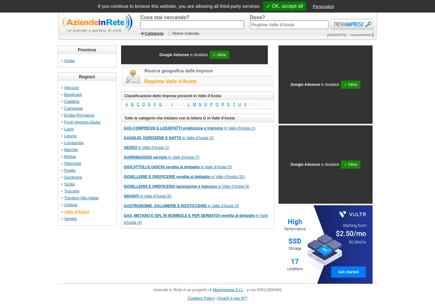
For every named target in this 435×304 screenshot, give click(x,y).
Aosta (69, 60)
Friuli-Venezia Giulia (82, 122)
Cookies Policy (201, 298)
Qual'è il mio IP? (232, 298)
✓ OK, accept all (284, 6)
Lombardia (73, 142)
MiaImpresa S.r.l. (228, 289)
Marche (71, 149)
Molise (70, 156)
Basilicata (73, 94)
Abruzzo (71, 87)
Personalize (323, 6)
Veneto (70, 218)
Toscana (71, 191)
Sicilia (69, 184)
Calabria (71, 101)
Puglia (70, 170)
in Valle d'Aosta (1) (190, 128)
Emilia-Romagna (79, 115)
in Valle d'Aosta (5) (178, 167)
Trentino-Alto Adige (81, 198)
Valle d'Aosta (76, 211)
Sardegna (73, 177)
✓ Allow (219, 55)
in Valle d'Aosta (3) (181, 206)
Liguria (70, 136)
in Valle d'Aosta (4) (187, 186)
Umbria (70, 204)
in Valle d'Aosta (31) (184, 177)
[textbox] (192, 24)
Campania (73, 108)
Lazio (69, 129)
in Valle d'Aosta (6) (148, 196)
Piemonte (73, 163)
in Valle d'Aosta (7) (162, 157)
